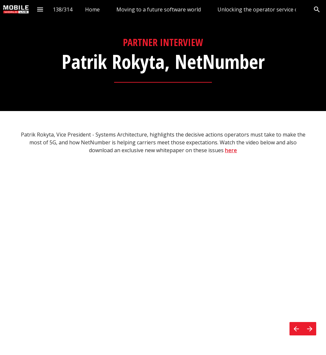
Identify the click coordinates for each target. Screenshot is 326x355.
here (231, 150)
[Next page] (309, 328)
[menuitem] (92, 9)
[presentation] (163, 55)
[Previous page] (296, 328)
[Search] (316, 9)
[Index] (40, 9)
